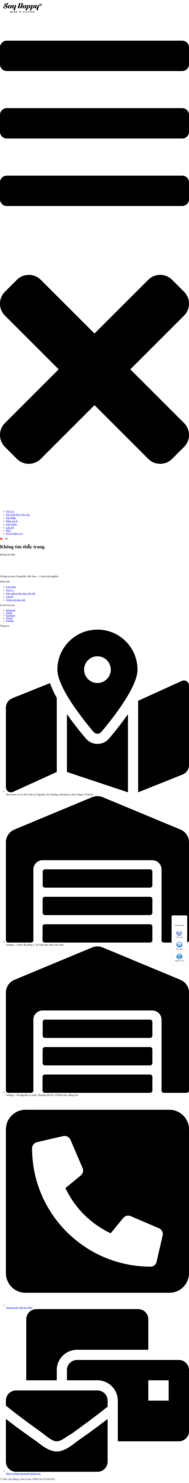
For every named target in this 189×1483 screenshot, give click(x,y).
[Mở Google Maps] (179, 922)
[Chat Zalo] (179, 934)
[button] (94, 261)
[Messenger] (179, 946)
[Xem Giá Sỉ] (179, 957)
